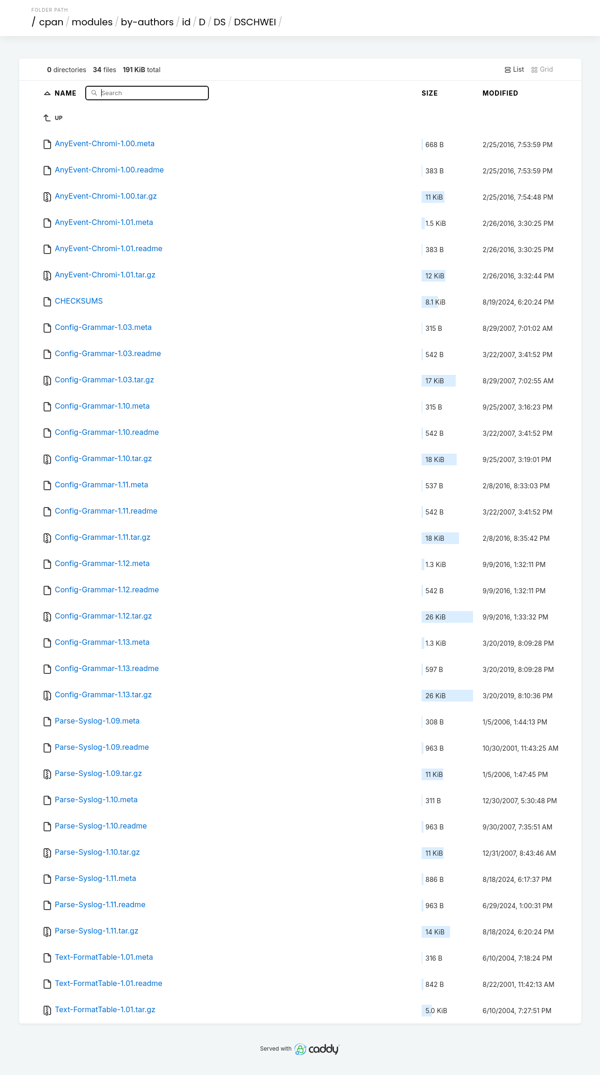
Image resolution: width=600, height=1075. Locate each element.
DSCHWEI (255, 22)
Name (67, 93)
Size (430, 93)
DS (220, 22)
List (514, 69)
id (186, 22)
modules (92, 22)
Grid (542, 69)
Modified (500, 93)
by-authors (147, 22)
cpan (51, 22)
